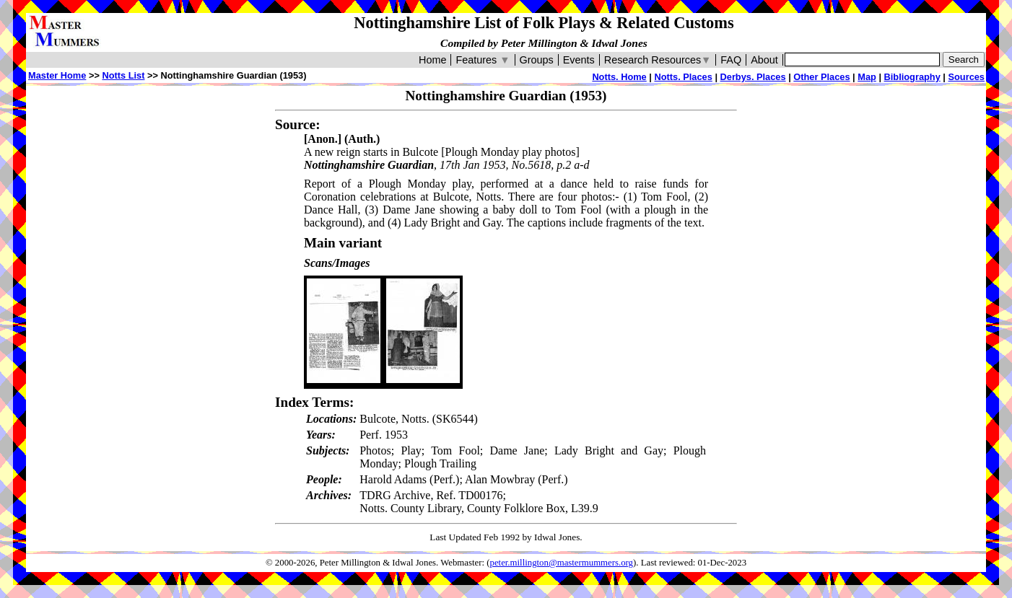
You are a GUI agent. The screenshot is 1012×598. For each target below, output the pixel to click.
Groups (537, 60)
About (764, 60)
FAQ (730, 60)
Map (867, 76)
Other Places (821, 76)
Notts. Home (619, 76)
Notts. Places (683, 76)
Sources (966, 76)
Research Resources (658, 60)
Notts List (123, 75)
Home (432, 60)
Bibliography (912, 76)
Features (482, 60)
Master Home (57, 75)
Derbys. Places (753, 76)
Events (579, 60)
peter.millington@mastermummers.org (562, 563)
